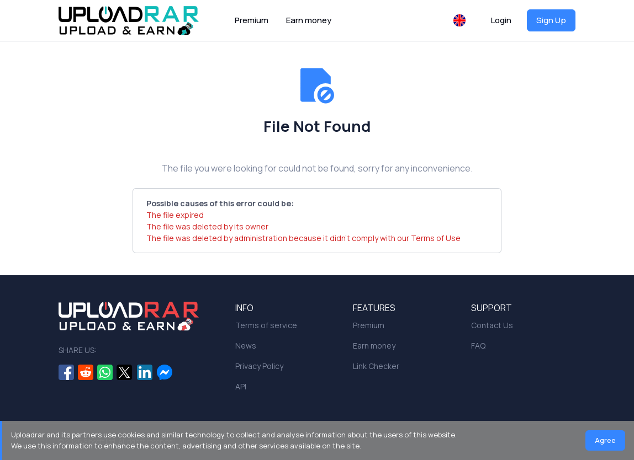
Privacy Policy (259, 366)
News (245, 345)
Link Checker (376, 366)
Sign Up (551, 20)
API (240, 386)
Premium (251, 20)
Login (501, 20)
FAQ (478, 345)
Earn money (308, 20)
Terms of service (266, 325)
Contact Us (492, 325)
